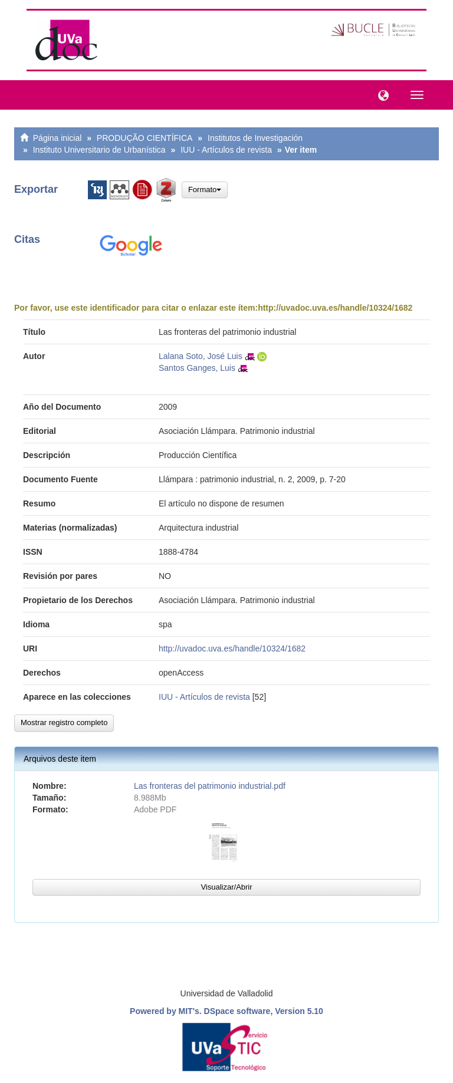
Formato (204, 189)
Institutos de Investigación (255, 138)
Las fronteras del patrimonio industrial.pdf (209, 786)
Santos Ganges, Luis (197, 368)
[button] (380, 94)
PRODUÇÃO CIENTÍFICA (145, 138)
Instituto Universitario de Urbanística (99, 149)
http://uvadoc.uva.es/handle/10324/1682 (335, 307)
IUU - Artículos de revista (226, 149)
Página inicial (57, 138)
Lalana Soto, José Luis (200, 356)
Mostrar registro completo (64, 722)
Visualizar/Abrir (226, 887)
